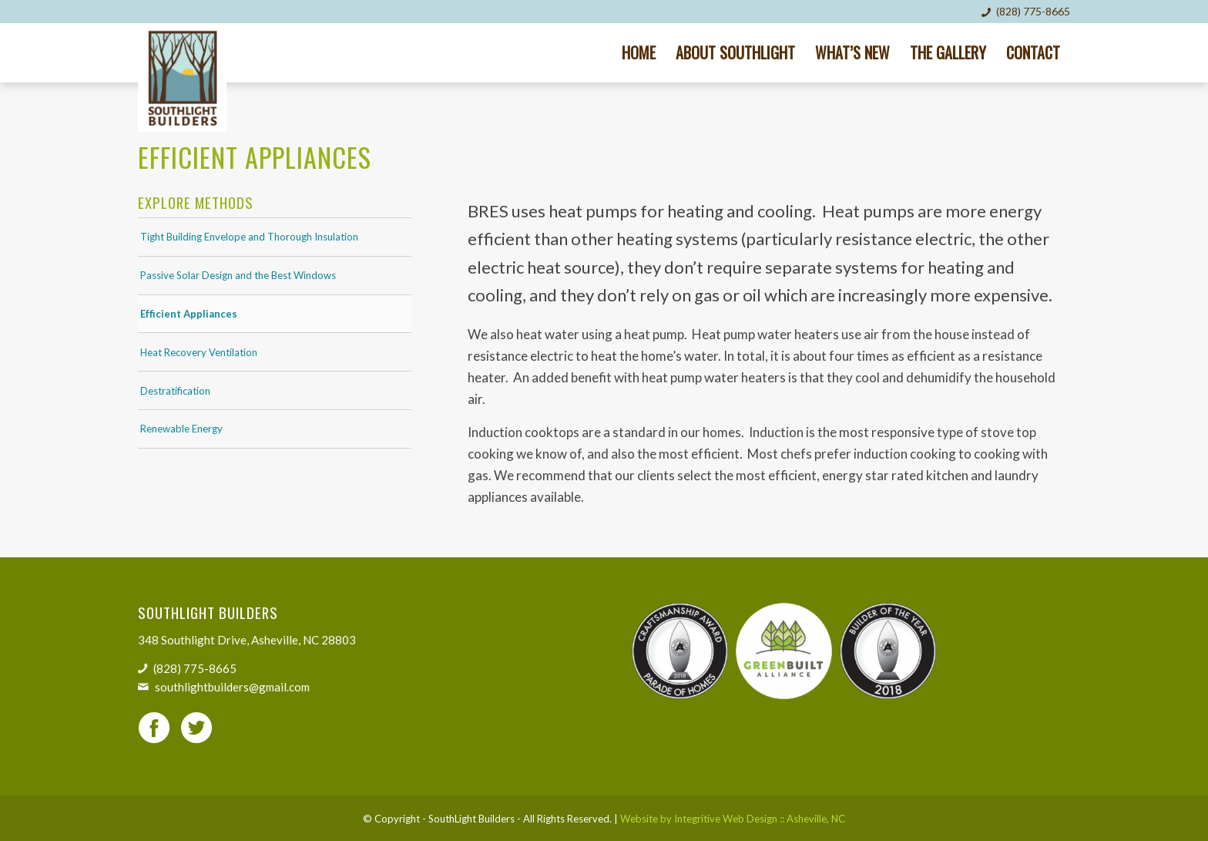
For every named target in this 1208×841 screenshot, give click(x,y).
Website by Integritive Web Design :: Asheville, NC (732, 818)
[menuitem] (639, 53)
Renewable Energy (181, 428)
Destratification (175, 391)
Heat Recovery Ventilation (198, 352)
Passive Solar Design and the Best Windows (238, 275)
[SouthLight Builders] (182, 78)
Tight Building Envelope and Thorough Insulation (249, 236)
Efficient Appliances (188, 314)
